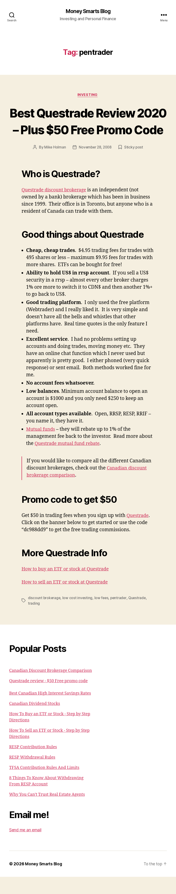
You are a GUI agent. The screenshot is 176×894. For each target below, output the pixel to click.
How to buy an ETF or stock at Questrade (68, 586)
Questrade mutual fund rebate (69, 461)
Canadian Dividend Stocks (34, 721)
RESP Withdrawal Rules (32, 774)
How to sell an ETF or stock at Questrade (67, 599)
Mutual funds (41, 447)
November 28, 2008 (95, 164)
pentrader (120, 615)
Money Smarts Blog (88, 11)
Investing (88, 95)
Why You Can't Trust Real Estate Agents (47, 811)
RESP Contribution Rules (33, 764)
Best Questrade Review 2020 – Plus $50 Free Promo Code (88, 129)
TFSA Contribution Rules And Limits (44, 785)
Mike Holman (54, 164)
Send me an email (25, 847)
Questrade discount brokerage (56, 207)
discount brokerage (44, 615)
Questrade (138, 533)
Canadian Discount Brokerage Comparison (50, 687)
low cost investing (78, 615)
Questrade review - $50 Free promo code (48, 698)
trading (34, 620)
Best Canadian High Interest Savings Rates (50, 710)
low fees (102, 615)
